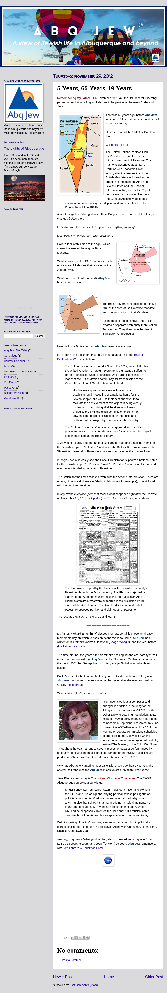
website (92, 693)
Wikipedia (112, 144)
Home (109, 977)
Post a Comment (72, 960)
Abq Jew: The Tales (16, 350)
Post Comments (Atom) (84, 985)
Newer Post (63, 977)
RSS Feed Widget (24, 308)
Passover (9, 387)
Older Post (154, 977)
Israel (7, 366)
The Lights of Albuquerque (24, 148)
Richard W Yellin (14, 393)
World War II (11, 398)
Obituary (9, 377)
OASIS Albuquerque (70, 684)
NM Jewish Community (18, 371)
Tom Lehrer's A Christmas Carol (83, 847)
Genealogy (10, 355)
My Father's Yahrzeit (71, 646)
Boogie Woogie (119, 642)
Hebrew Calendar (14, 361)
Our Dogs (10, 382)
